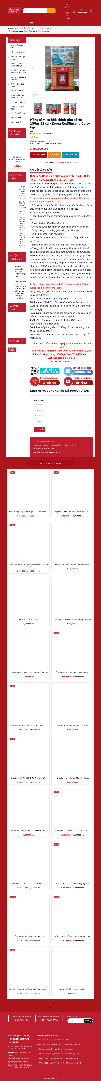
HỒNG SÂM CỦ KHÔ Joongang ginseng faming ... (72, 672)
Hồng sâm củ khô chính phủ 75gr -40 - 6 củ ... (72, 778)
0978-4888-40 (61, 162)
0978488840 (82, 12)
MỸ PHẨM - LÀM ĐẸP (18, 102)
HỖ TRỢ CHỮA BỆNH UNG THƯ (18, 78)
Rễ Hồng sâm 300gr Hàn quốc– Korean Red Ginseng (28, 831)
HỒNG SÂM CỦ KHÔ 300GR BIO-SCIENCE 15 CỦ (28, 884)
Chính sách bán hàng (44, 1040)
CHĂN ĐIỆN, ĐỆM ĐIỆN (17, 108)
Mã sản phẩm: (36, 134)
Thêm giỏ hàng (38, 155)
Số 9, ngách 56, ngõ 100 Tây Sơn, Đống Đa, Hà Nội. (58, 1054)
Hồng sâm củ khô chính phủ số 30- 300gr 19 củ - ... (28, 725)
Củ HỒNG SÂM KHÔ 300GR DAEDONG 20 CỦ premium (28, 672)
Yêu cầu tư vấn (70, 155)
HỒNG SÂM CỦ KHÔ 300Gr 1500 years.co (28, 936)
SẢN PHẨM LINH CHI (18, 52)
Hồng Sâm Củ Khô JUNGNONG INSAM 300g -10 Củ (72, 512)
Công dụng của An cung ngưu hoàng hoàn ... (22, 238)
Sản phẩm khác (17, 118)
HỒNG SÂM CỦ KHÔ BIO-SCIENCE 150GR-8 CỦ (72, 831)
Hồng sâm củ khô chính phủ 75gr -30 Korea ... (72, 725)
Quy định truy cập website (64, 1049)
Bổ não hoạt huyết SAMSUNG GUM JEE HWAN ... (17, 159)
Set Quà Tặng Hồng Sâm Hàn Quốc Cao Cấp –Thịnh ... (28, 512)
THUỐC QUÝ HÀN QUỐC (17, 85)
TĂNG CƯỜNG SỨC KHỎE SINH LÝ (18, 65)
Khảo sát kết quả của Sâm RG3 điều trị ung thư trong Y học (20, 271)
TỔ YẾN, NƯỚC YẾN (18, 113)
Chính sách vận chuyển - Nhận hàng (50, 1044)
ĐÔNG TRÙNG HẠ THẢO (17, 58)
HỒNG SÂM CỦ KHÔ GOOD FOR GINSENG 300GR (72, 936)
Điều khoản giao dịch (44, 1049)
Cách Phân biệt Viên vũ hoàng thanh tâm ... (22, 205)
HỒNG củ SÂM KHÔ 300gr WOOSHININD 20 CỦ (72, 564)
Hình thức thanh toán (72, 1044)
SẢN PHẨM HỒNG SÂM (27, 28)
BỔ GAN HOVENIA (17, 91)
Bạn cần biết (16, 122)
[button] (91, 68)
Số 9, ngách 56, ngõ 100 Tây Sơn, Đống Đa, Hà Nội (59, 1058)
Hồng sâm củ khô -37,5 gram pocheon (72, 989)
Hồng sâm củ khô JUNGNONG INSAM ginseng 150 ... (28, 778)
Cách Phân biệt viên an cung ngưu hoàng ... (22, 221)
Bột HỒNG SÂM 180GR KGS (28, 620)
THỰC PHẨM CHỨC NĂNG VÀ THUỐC (18, 96)
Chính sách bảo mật (62, 1040)
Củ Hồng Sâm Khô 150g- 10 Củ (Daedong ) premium (72, 620)
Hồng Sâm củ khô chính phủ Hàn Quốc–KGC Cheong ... (28, 989)
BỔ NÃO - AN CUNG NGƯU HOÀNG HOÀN (18, 71)
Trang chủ (12, 28)
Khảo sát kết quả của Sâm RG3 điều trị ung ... (22, 189)
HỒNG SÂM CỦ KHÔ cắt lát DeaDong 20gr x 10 (72, 884)
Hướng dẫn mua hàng (68, 14)
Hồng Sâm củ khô (43, 28)
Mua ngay (54, 155)
